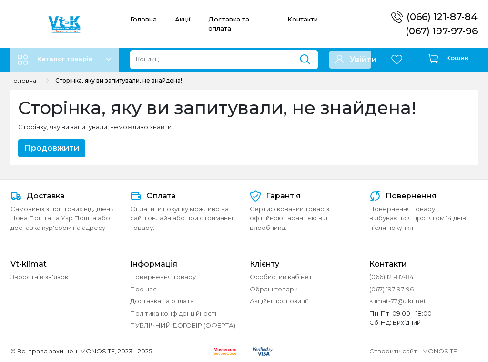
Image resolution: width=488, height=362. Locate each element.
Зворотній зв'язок (39, 276)
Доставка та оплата (162, 301)
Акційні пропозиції (279, 301)
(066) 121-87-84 (442, 16)
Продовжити (51, 148)
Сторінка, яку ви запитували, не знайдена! (118, 80)
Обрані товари (274, 289)
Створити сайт (393, 351)
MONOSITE (439, 351)
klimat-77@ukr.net (397, 301)
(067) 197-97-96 (442, 31)
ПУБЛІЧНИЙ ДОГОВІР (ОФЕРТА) (182, 325)
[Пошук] (308, 57)
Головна (143, 19)
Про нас (143, 289)
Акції (182, 19)
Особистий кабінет (281, 276)
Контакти (302, 19)
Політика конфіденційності (173, 313)
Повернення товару (163, 276)
